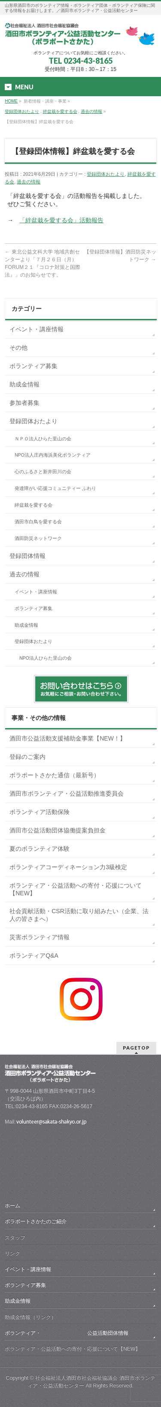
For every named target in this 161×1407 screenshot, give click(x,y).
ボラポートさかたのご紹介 (36, 1221)
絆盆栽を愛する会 (60, 111)
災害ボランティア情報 (39, 937)
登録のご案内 (27, 756)
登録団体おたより (22, 111)
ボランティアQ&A (33, 955)
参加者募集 (24, 402)
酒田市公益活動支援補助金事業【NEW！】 (67, 738)
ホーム (12, 1206)
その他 (18, 347)
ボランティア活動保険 (39, 811)
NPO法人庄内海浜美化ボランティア (53, 454)
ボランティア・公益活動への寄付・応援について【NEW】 (75, 889)
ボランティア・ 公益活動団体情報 (66, 1333)
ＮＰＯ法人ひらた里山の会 (43, 438)
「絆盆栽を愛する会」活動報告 (61, 220)
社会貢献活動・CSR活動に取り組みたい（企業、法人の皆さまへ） (79, 915)
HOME (11, 101)
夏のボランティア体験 (39, 848)
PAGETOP (136, 1047)
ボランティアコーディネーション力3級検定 (68, 867)
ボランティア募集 (33, 366)
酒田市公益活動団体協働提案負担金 (57, 830)
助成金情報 (24, 384)
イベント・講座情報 (36, 329)
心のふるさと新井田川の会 (43, 471)
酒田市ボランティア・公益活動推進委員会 (66, 793)
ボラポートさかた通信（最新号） (54, 775)
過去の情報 (91, 111)
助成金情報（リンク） (30, 1317)
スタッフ (15, 1238)
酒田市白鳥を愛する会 (38, 521)
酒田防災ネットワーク (38, 538)
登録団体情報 (27, 555)
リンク (12, 1254)
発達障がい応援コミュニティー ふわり (55, 488)
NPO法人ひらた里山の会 (45, 658)
